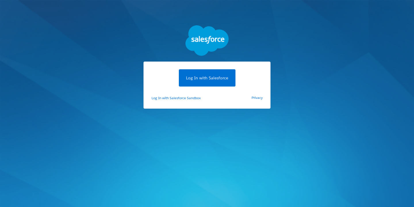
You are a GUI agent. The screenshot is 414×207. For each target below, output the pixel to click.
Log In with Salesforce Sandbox (176, 97)
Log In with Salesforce (207, 77)
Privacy (257, 97)
